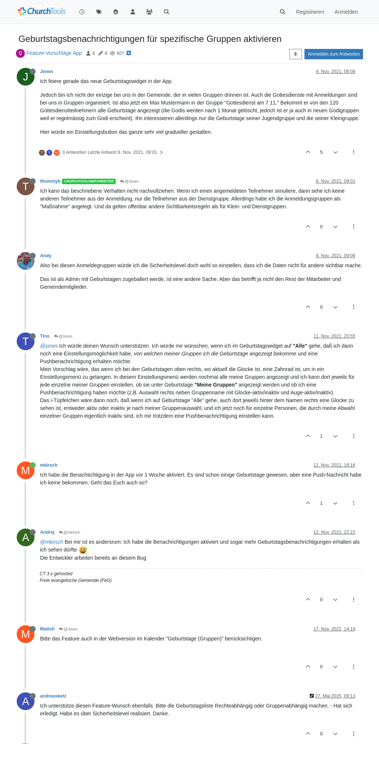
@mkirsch (69, 532)
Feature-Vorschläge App (54, 53)
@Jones (129, 181)
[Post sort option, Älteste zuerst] (295, 54)
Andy (46, 255)
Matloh (47, 629)
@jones (49, 346)
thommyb (50, 181)
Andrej (47, 532)
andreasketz (53, 696)
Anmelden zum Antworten (334, 54)
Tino (45, 336)
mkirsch (48, 465)
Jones (46, 71)
